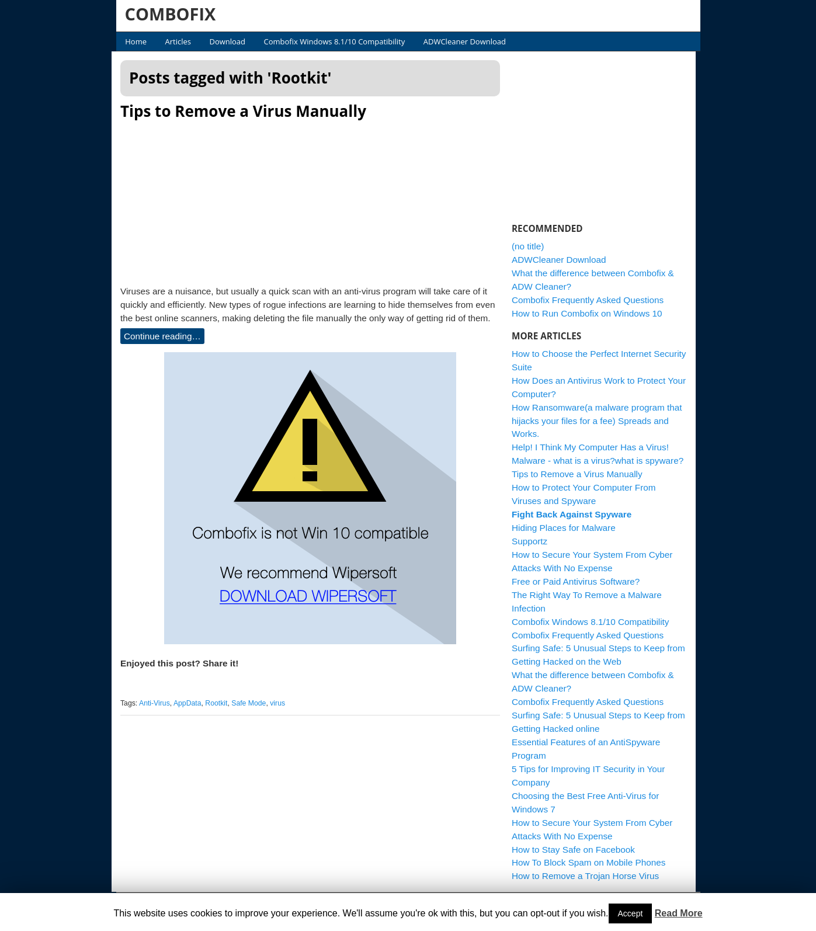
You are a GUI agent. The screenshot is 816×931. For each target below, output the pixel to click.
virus (282, 703)
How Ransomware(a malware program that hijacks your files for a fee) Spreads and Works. (601, 420)
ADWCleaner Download (464, 41)
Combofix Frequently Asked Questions (592, 300)
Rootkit (221, 703)
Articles (178, 41)
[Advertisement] (314, 199)
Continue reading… (167, 336)
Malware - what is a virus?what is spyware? (602, 460)
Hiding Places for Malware (568, 528)
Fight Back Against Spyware (576, 514)
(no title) (532, 246)
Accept (630, 913)
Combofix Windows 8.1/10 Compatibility (334, 41)
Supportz (534, 541)
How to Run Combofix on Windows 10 (591, 313)
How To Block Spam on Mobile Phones (593, 862)
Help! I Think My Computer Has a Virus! (594, 447)
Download (227, 41)
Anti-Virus (158, 703)
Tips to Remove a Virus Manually (248, 110)
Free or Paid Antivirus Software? (580, 581)
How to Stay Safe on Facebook (578, 849)
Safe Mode (253, 703)
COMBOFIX (170, 13)
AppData (192, 703)
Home (136, 41)
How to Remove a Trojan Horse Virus (590, 876)
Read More (679, 913)
